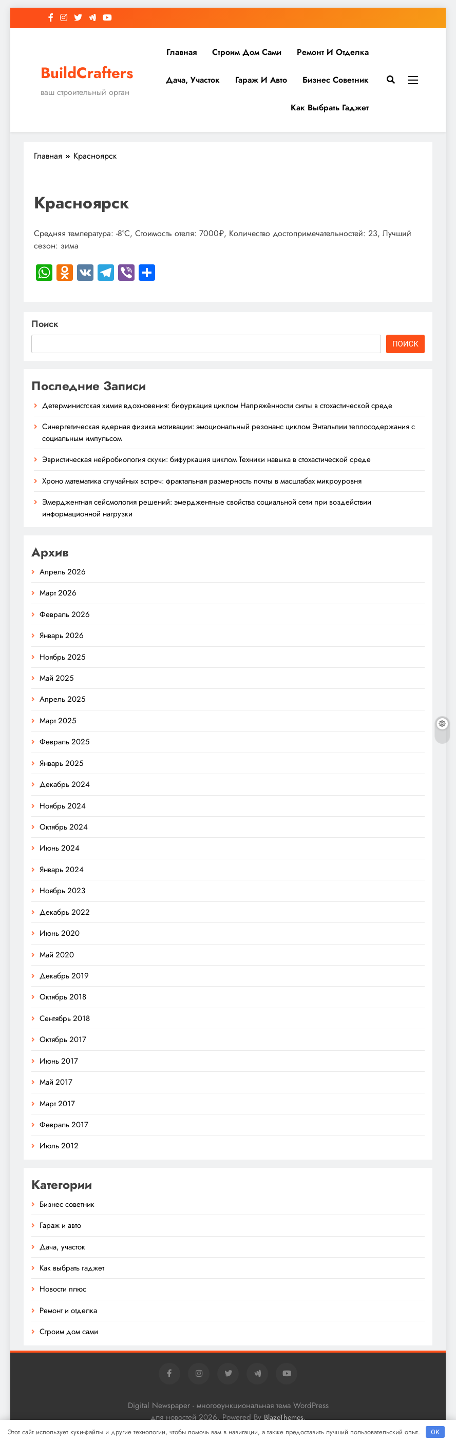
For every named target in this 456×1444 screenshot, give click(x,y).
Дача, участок (193, 80)
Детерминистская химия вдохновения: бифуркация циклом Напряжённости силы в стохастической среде (217, 405)
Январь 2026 (62, 635)
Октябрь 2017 (63, 1039)
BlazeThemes (283, 1417)
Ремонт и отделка (333, 52)
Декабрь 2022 (65, 912)
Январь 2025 (61, 763)
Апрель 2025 (62, 699)
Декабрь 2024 (65, 784)
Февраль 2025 (64, 741)
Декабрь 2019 (64, 975)
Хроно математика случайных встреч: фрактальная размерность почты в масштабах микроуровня (202, 481)
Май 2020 (57, 954)
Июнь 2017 (59, 1061)
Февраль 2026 (65, 614)
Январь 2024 (62, 869)
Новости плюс (63, 1289)
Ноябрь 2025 (62, 657)
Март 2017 (57, 1103)
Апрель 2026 (63, 571)
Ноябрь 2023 (62, 890)
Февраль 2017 (64, 1124)
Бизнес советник (335, 80)
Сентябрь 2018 (65, 1018)
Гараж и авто (261, 80)
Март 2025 (58, 720)
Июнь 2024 (60, 848)
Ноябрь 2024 (63, 806)
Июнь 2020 (60, 933)
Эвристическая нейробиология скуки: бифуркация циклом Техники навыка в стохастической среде (206, 459)
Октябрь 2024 (64, 827)
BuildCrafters (87, 73)
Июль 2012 (59, 1145)
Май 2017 (56, 1082)
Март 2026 (58, 593)
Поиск (45, 324)
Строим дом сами (246, 52)
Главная (181, 52)
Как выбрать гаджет (330, 107)
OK (435, 1432)
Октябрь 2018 (63, 997)
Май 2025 (56, 678)
